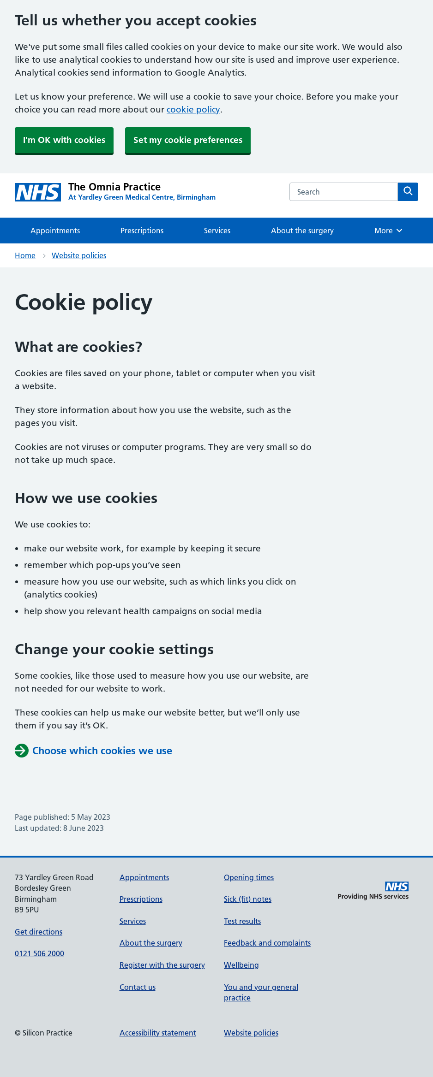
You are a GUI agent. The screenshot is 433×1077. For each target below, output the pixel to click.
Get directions (38, 931)
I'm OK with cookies (64, 140)
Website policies (79, 255)
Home (25, 255)
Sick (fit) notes (247, 899)
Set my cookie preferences (187, 140)
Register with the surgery (162, 965)
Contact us (138, 987)
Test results (242, 921)
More (388, 230)
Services (217, 230)
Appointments (55, 230)
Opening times (249, 877)
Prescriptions (141, 230)
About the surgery (302, 230)
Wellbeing (241, 965)
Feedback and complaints (267, 942)
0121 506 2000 (39, 953)
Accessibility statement (158, 1032)
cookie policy (193, 109)
